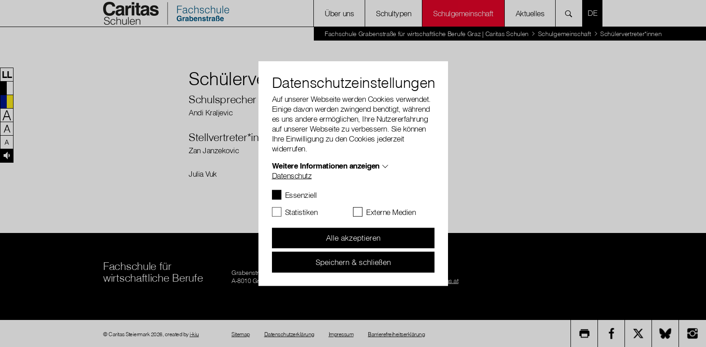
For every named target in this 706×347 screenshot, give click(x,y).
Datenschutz (292, 175)
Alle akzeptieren (353, 237)
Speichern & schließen (353, 261)
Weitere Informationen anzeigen (326, 165)
